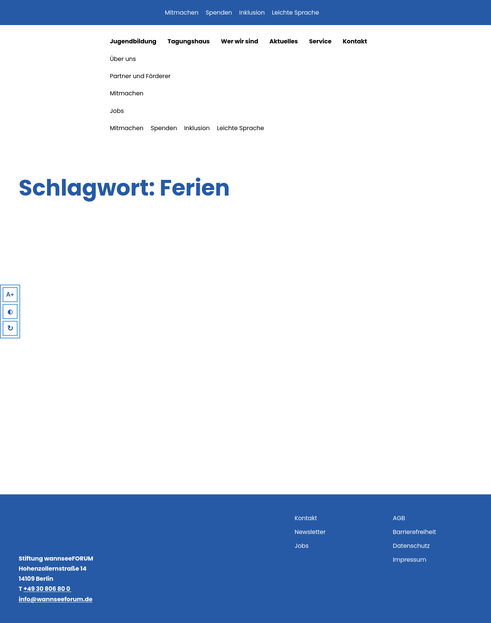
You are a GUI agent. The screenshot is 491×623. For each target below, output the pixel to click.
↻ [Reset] (10, 328)
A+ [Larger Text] (10, 294)
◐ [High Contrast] (10, 312)
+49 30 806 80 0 (47, 588)
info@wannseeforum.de (55, 599)
